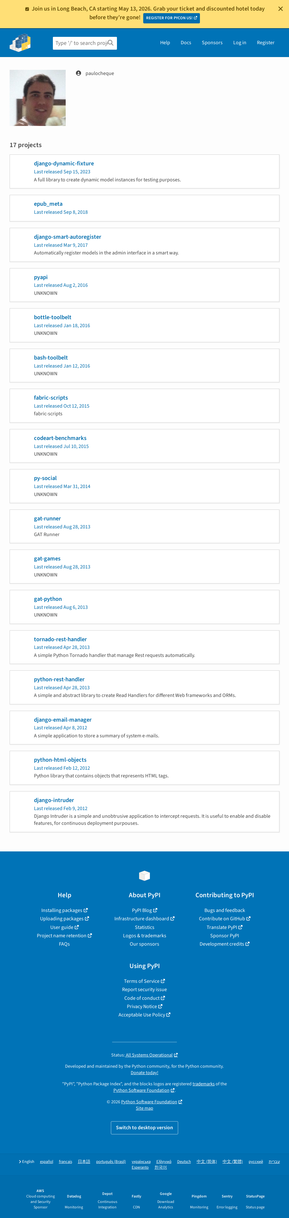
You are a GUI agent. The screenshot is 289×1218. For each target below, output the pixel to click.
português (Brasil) (111, 1161)
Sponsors (212, 42)
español (46, 1161)
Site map (144, 1108)
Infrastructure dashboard (141, 918)
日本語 (84, 1161)
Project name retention (62, 935)
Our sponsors (144, 944)
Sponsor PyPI (224, 935)
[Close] (280, 8)
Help (165, 42)
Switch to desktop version (144, 1127)
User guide (61, 927)
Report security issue (144, 989)
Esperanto (140, 1167)
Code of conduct (142, 998)
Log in (239, 42)
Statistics (144, 927)
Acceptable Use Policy (142, 1014)
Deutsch (184, 1161)
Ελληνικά (163, 1161)
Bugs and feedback (224, 910)
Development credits (222, 944)
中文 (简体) (207, 1161)
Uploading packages (62, 918)
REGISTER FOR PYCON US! (169, 18)
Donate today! (144, 1072)
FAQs (64, 944)
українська (141, 1161)
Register (266, 42)
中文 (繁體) (233, 1161)
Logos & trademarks (144, 935)
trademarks (204, 1084)
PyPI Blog (142, 910)
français (65, 1161)
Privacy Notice (142, 1006)
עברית (274, 1161)
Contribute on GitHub (222, 918)
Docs (186, 42)
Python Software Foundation (141, 1090)
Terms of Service (142, 981)
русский (256, 1161)
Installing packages (61, 910)
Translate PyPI (222, 927)
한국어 (160, 1167)
